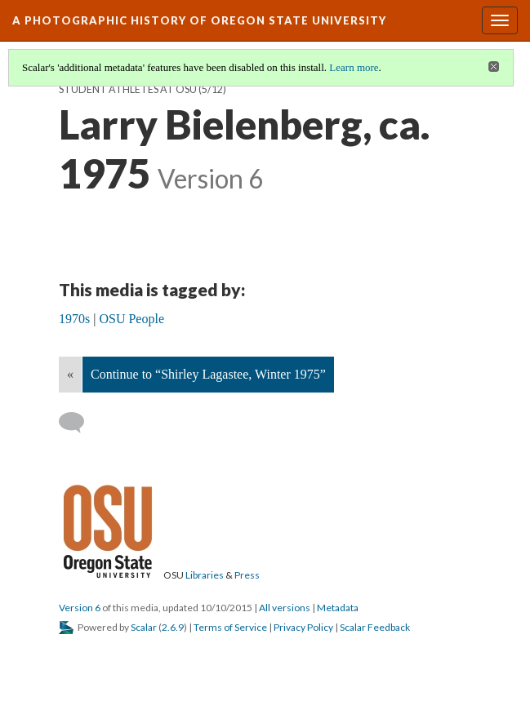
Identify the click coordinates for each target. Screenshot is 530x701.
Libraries (204, 575)
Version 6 (79, 607)
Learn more (353, 67)
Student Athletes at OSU (128, 89)
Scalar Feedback (375, 627)
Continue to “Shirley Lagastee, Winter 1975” (208, 374)
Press (247, 575)
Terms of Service (230, 627)
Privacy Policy (303, 627)
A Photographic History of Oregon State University (199, 20)
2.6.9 (173, 627)
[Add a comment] (79, 422)
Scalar (144, 627)
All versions (284, 607)
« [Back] (70, 374)
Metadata (338, 607)
